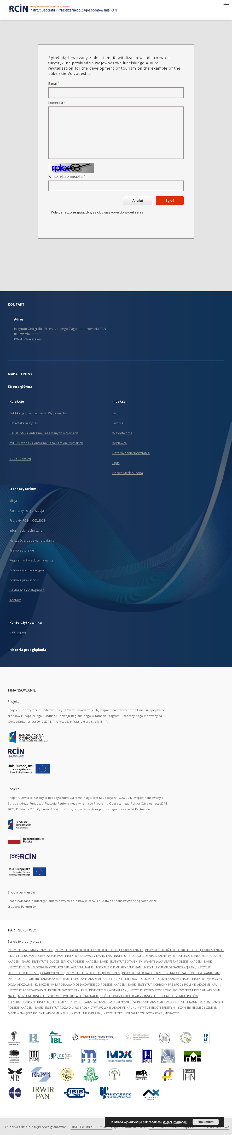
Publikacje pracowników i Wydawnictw (38, 413)
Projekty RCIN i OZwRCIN (28, 520)
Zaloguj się (17, 632)
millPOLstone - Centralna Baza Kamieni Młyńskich (46, 443)
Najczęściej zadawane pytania (31, 540)
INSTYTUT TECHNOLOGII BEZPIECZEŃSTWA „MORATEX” (141, 1013)
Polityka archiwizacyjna (26, 570)
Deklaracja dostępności (27, 590)
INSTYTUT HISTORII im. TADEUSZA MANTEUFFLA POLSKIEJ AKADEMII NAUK (59, 979)
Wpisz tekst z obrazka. (66, 177)
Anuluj (137, 200)
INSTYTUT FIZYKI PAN (86, 1013)
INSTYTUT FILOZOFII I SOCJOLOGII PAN (93, 973)
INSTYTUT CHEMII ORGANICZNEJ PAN (169, 967)
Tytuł (116, 413)
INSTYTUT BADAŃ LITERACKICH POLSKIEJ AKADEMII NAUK (184, 950)
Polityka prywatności (24, 580)
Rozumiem (206, 1122)
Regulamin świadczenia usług (31, 560)
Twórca (118, 423)
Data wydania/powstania (131, 453)
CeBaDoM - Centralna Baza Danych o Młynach (43, 433)
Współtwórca (122, 433)
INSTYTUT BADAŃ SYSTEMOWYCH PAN (36, 956)
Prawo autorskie (21, 550)
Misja (13, 500)
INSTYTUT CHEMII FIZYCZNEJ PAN (118, 967)
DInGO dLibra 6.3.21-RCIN (91, 1127)
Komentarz (57, 102)
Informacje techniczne (26, 530)
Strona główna (20, 386)
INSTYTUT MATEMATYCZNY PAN (30, 950)
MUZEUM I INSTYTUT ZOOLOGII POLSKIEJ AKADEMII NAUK (58, 996)
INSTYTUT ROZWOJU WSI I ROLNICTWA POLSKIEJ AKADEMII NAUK (90, 1007)
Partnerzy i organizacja (26, 510)
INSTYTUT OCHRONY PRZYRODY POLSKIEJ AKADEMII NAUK (179, 984)
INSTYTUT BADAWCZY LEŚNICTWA (89, 956)
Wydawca (119, 443)
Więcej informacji (175, 1121)
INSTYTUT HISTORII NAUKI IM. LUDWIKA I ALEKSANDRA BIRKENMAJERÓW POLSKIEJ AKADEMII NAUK (105, 1002)
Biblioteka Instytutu (23, 423)
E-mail (53, 83)
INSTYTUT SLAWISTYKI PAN (108, 990)
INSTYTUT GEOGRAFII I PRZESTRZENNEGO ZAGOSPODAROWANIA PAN (171, 973)
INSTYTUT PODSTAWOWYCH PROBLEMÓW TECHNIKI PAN (48, 990)
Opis (115, 463)
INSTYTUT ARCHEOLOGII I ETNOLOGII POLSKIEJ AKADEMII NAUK (99, 950)
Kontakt (15, 600)
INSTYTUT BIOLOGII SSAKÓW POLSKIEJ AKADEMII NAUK (70, 961)
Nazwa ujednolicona (127, 473)
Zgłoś (169, 200)
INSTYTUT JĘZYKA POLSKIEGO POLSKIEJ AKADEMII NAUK (151, 979)
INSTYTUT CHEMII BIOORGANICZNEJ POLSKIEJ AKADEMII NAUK (51, 967)
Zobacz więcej (20, 458)
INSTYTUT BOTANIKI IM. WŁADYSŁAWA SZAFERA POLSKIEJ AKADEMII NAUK (161, 961)
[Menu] (226, 4)
